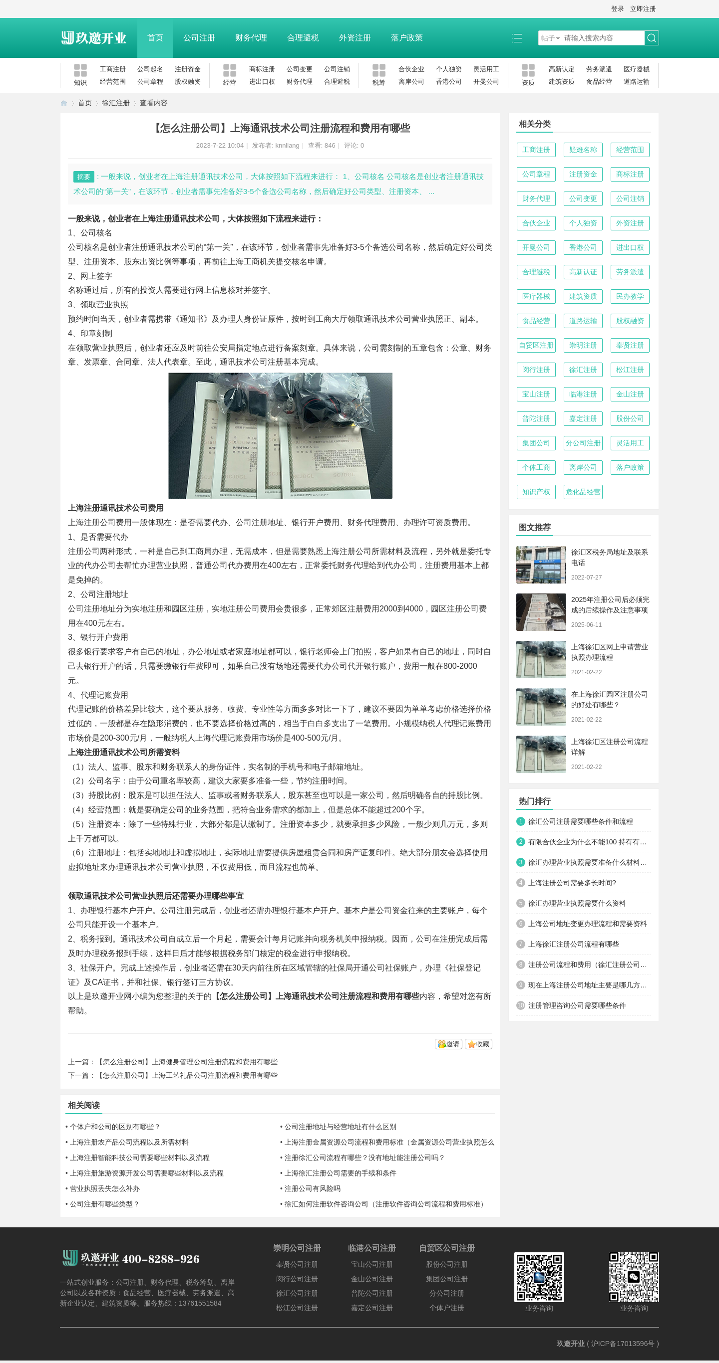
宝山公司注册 (372, 1264)
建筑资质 (562, 81)
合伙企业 (411, 69)
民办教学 (630, 296)
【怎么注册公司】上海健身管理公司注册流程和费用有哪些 (187, 1062)
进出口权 (262, 81)
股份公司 (630, 418)
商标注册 (262, 69)
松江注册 (630, 370)
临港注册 (583, 394)
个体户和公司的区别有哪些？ (115, 1127)
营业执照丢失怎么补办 (105, 1188)
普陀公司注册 (372, 1293)
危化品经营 (583, 492)
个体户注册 (446, 1308)
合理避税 (303, 37)
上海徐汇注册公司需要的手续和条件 (340, 1173)
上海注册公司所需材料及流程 (375, 551)
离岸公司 (411, 81)
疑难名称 (583, 150)
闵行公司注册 (297, 1279)
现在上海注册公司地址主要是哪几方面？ (589, 985)
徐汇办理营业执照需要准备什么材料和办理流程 (589, 862)
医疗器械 (637, 69)
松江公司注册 (297, 1308)
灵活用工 (486, 69)
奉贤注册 (630, 345)
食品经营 (599, 81)
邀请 (452, 1044)
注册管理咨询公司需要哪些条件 (577, 1005)
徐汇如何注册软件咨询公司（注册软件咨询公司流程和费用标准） (386, 1204)
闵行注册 (536, 370)
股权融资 (188, 81)
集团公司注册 (447, 1279)
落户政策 (407, 37)
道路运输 (637, 81)
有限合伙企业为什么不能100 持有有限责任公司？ (589, 842)
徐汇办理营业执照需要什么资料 (577, 903)
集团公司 (536, 443)
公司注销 (337, 69)
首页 (155, 37)
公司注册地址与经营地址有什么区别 (340, 1127)
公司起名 (150, 69)
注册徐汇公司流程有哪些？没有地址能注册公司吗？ (365, 1158)
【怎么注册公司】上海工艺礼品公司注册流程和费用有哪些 (187, 1075)
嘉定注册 (583, 418)
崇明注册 (583, 345)
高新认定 (562, 69)
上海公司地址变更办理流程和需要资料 (587, 924)
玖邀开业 (571, 1344)
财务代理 (251, 37)
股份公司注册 (447, 1264)
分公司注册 (583, 443)
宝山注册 (536, 394)
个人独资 (449, 69)
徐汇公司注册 (297, 1293)
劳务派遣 (599, 69)
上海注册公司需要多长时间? (572, 883)
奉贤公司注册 (297, 1264)
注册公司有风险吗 (313, 1188)
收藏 (482, 1044)
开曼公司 (486, 81)
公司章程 (150, 81)
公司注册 (199, 37)
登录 (617, 8)
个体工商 (536, 467)
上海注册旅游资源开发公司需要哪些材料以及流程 (147, 1173)
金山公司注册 (372, 1279)
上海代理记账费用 (227, 738)
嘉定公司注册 (372, 1308)
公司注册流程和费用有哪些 (371, 996)
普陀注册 (536, 418)
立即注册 (643, 8)
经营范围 (113, 81)
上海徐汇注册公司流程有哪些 (573, 944)
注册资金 (188, 69)
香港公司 (449, 81)
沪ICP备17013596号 (623, 1344)
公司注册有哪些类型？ (105, 1204)
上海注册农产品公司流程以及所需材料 (129, 1142)
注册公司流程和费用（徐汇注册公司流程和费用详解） (589, 965)
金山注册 (630, 394)
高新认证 (583, 272)
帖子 (548, 38)
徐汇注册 (116, 103)
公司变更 (300, 69)
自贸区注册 (536, 345)
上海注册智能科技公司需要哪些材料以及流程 (140, 1158)
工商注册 (113, 69)
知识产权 (536, 492)
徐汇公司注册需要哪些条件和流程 (580, 821)
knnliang (287, 145)
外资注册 (355, 37)
